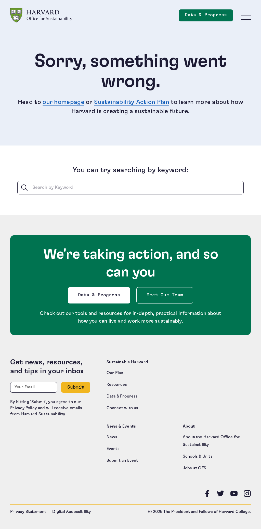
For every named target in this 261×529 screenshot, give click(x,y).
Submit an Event (122, 460)
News (112, 437)
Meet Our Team (165, 295)
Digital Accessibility (71, 512)
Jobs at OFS (194, 468)
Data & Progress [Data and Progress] (209, 16)
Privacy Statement (28, 512)
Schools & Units (198, 456)
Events (113, 449)
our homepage (63, 102)
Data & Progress (100, 296)
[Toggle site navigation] (246, 15)
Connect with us (122, 408)
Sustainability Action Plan (131, 102)
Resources (117, 384)
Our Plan (115, 373)
